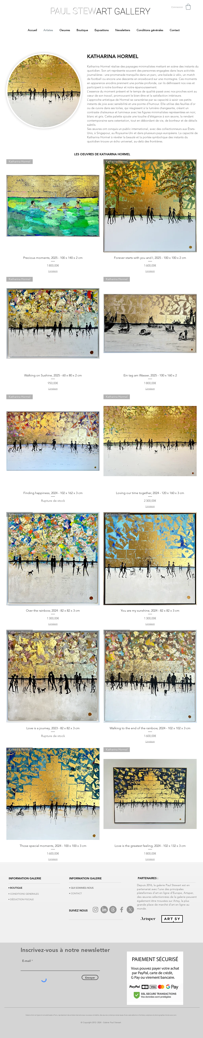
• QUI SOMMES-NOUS (81, 887)
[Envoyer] (90, 977)
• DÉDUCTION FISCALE (21, 899)
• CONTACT (75, 893)
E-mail (26, 960)
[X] (130, 909)
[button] (188, 7)
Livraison (53, 271)
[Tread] (113, 909)
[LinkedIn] (104, 909)
